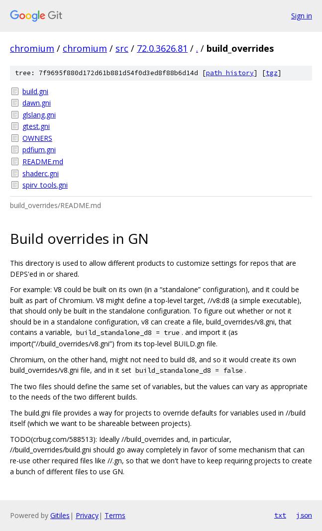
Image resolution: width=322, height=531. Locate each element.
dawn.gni (36, 102)
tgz (272, 73)
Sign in (301, 15)
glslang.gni (39, 114)
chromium (32, 48)
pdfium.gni (39, 149)
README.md (42, 161)
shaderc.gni (40, 173)
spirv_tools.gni (45, 185)
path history (230, 73)
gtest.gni (36, 126)
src (121, 48)
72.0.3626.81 (162, 48)
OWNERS (37, 138)
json (304, 515)
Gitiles (60, 515)
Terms (115, 515)
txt (280, 515)
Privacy (87, 515)
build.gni (35, 91)
